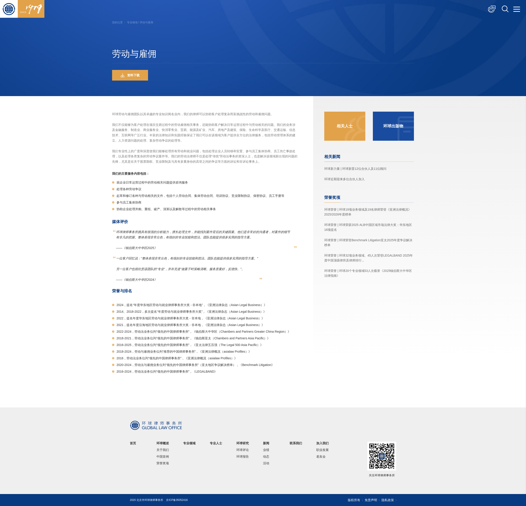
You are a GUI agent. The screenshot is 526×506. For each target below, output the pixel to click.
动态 (266, 456)
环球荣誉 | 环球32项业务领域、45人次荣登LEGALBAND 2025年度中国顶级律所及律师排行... (368, 258)
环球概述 (162, 443)
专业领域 (132, 22)
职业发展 (322, 450)
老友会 (321, 456)
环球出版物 (393, 126)
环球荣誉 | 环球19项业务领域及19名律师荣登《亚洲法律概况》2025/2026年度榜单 (367, 212)
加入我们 (322, 443)
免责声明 (371, 500)
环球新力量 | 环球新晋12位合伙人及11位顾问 (355, 168)
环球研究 (242, 443)
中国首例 (162, 456)
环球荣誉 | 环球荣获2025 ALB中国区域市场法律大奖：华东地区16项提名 (368, 227)
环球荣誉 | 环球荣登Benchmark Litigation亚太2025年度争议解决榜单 (368, 242)
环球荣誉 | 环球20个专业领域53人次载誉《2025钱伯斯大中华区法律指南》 (368, 273)
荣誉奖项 (162, 463)
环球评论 (242, 450)
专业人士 (216, 443)
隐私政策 (388, 500)
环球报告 (242, 456)
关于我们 (162, 450)
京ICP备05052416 (177, 500)
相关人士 (345, 126)
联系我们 (296, 443)
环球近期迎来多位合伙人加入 (344, 179)
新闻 (266, 443)
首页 (133, 443)
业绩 (266, 450)
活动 (266, 463)
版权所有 (354, 500)
